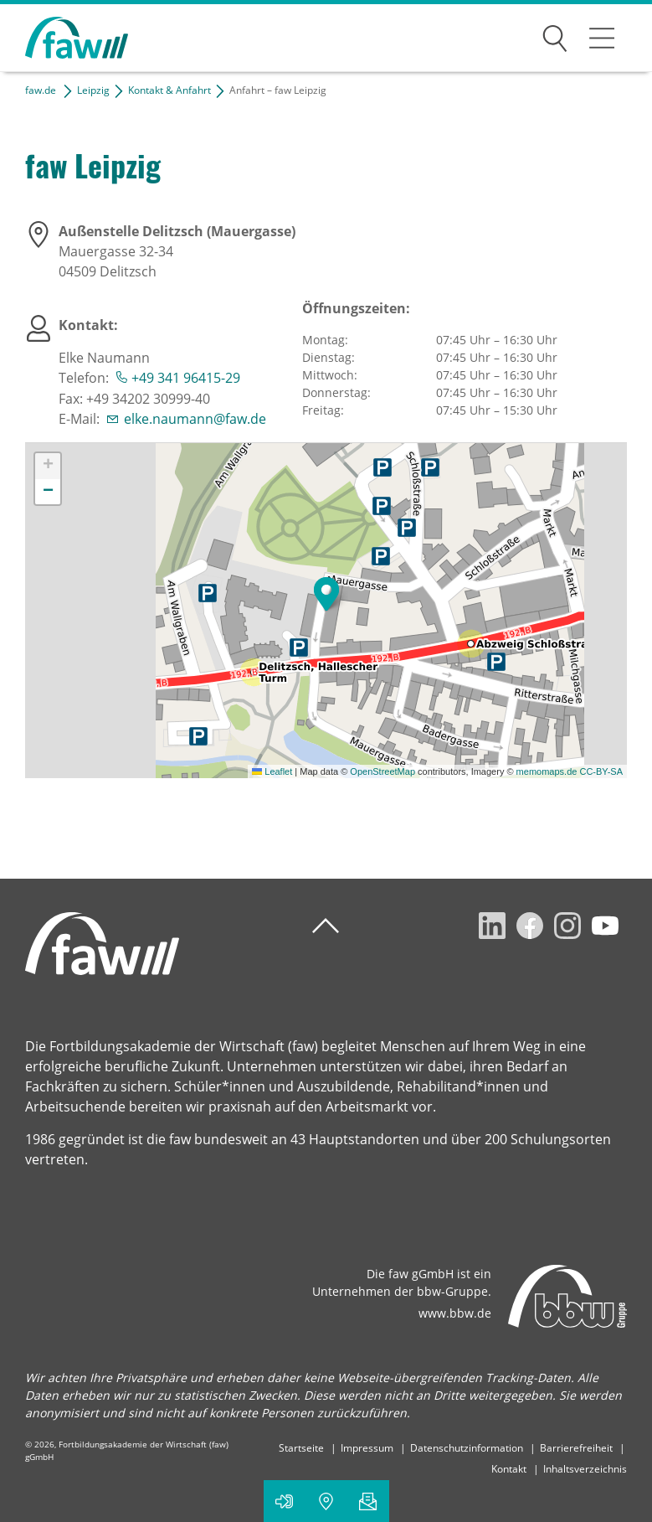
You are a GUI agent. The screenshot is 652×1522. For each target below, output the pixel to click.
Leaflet (272, 771)
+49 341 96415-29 (185, 378)
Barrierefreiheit (576, 1448)
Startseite (301, 1448)
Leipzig (93, 90)
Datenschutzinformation (466, 1448)
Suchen (555, 35)
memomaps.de (547, 771)
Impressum (367, 1448)
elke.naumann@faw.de (195, 419)
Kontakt (508, 1469)
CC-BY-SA (601, 771)
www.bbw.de (454, 1313)
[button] (326, 594)
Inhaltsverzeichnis (585, 1469)
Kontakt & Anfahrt (169, 90)
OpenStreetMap (382, 771)
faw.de (40, 90)
